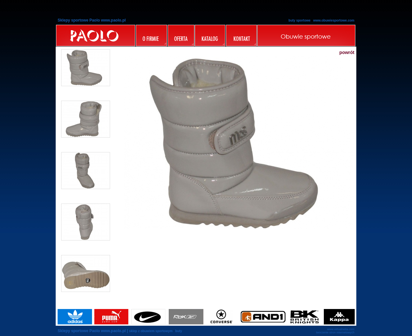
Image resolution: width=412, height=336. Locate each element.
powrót (346, 52)
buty (178, 331)
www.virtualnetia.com (340, 329)
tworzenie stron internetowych (335, 332)
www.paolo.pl (113, 331)
